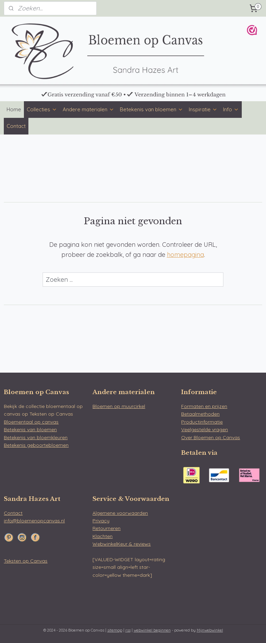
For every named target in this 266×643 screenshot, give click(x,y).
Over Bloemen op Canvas (210, 437)
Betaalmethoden (200, 414)
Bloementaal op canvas (31, 422)
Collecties (42, 109)
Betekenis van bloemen (151, 109)
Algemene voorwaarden (120, 513)
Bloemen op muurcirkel (118, 406)
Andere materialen (88, 109)
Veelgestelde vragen (204, 429)
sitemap (114, 630)
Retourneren (106, 528)
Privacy (100, 521)
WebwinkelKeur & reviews (121, 544)
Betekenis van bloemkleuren (36, 437)
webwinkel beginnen (152, 630)
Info (231, 109)
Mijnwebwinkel (210, 630)
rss (128, 630)
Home (14, 109)
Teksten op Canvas (25, 561)
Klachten (102, 536)
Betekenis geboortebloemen (36, 445)
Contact (16, 126)
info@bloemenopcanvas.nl (34, 521)
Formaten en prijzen (204, 406)
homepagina (185, 255)
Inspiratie (203, 109)
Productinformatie (202, 422)
